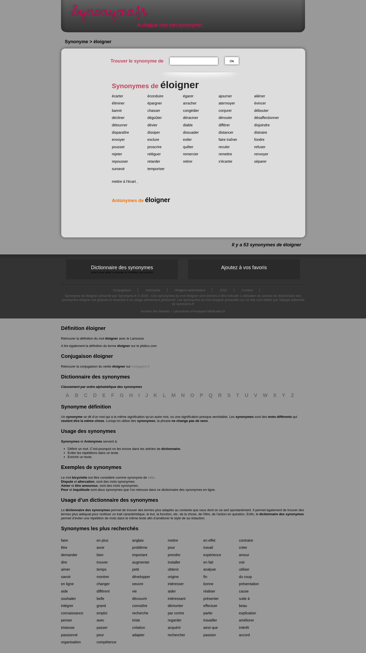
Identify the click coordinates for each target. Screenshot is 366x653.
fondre (259, 140)
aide (64, 591)
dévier (152, 125)
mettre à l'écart (124, 181)
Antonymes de (141, 200)
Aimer (65, 486)
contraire (246, 540)
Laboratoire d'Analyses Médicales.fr (199, 311)
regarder (174, 620)
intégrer (67, 606)
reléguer (154, 154)
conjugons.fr (141, 366)
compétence (106, 642)
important (139, 555)
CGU (223, 290)
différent (103, 591)
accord (244, 635)
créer (243, 547)
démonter (175, 606)
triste (136, 620)
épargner (154, 103)
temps (101, 569)
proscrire (154, 147)
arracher (189, 103)
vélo (151, 477)
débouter (261, 111)
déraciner (190, 118)
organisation (71, 642)
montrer (103, 577)
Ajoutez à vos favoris (244, 267)
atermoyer (227, 103)
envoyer (118, 140)
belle (100, 599)
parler (208, 613)
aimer (65, 569)
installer (174, 562)
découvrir (139, 599)
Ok (232, 61)
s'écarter (225, 161)
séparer (260, 161)
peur (100, 635)
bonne (208, 584)
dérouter (225, 118)
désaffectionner (266, 118)
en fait (208, 562)
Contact (247, 290)
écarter (117, 96)
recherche (140, 613)
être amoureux (86, 486)
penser (66, 620)
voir (242, 562)
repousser (120, 161)
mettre (173, 540)
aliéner (259, 96)
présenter (211, 599)
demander (69, 555)
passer (102, 628)
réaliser (209, 591)
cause (244, 591)
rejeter (117, 154)
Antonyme (153, 290)
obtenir (173, 569)
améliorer (246, 620)
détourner (119, 125)
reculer (224, 147)
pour (171, 547)
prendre (174, 555)
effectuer (210, 606)
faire (64, 540)
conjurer (225, 111)
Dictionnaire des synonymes (122, 269)
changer (103, 584)
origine (173, 577)
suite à (244, 599)
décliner (118, 118)
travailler (210, 620)
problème (139, 547)
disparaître (120, 132)
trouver (102, 562)
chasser (153, 111)
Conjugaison (122, 290)
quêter (188, 147)
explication (247, 613)
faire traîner (228, 140)
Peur (64, 490)
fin (205, 577)
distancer (226, 132)
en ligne (67, 584)
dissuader (191, 132)
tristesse (67, 628)
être (64, 547)
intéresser (176, 584)
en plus (102, 540)
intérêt (244, 628)
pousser (118, 147)
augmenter (140, 562)
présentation (249, 584)
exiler (187, 140)
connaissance (72, 613)
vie (134, 591)
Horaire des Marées (155, 311)
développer (141, 577)
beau (243, 606)
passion (209, 635)
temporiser (156, 169)
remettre (225, 154)
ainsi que (210, 628)
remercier (190, 154)
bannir (117, 111)
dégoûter (154, 118)
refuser (260, 147)
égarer (188, 96)
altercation (86, 481)
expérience (212, 555)
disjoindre (262, 125)
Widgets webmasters (190, 290)
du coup (245, 577)
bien (100, 555)
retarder (153, 161)
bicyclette (79, 477)
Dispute (67, 481)
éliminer (118, 103)
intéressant (177, 599)
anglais (138, 540)
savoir (66, 577)
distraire (260, 132)
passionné (69, 635)
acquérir (174, 628)
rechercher (176, 635)
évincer (260, 103)
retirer (187, 161)
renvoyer (261, 154)
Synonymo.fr (113, 14)
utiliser (244, 569)
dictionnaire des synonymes (88, 510)
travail (208, 547)
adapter (138, 635)
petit (135, 569)
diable (188, 125)
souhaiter (68, 599)
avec (100, 620)
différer (224, 125)
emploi (102, 613)
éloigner (111, 338)
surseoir (118, 169)
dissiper (153, 132)
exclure (153, 140)
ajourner (225, 96)
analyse (209, 569)
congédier (191, 111)
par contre (176, 613)
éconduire (155, 96)
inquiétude (81, 490)
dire (64, 562)
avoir (100, 547)
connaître (139, 606)
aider (172, 591)
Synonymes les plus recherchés (100, 528)
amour (244, 555)
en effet (209, 540)
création (138, 628)
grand (101, 606)
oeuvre (137, 584)
